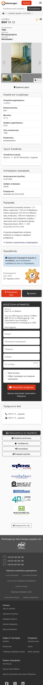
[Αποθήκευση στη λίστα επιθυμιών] (36, 19)
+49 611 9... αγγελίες (15, 414)
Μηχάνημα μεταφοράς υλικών (21, 592)
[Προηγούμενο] (4, 62)
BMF (5, 110)
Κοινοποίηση (21, 448)
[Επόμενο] (39, 62)
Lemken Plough (21, 586)
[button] (40, 3)
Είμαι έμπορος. (14, 373)
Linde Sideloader (12, 575)
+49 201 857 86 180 (15, 557)
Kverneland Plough (12, 597)
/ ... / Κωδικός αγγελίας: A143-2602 (16, 13)
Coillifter (7, 103)
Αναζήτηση (34, 8)
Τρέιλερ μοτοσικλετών (30, 597)
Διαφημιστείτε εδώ (21, 525)
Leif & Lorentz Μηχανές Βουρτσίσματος (21, 581)
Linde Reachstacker (29, 575)
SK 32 (5, 118)
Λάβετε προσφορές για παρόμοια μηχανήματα (21, 377)
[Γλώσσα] (36, 3)
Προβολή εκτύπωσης (21, 438)
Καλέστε (31, 293)
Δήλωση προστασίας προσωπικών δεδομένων (21, 394)
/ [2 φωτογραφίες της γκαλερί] (38, 80)
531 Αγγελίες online (11, 278)
